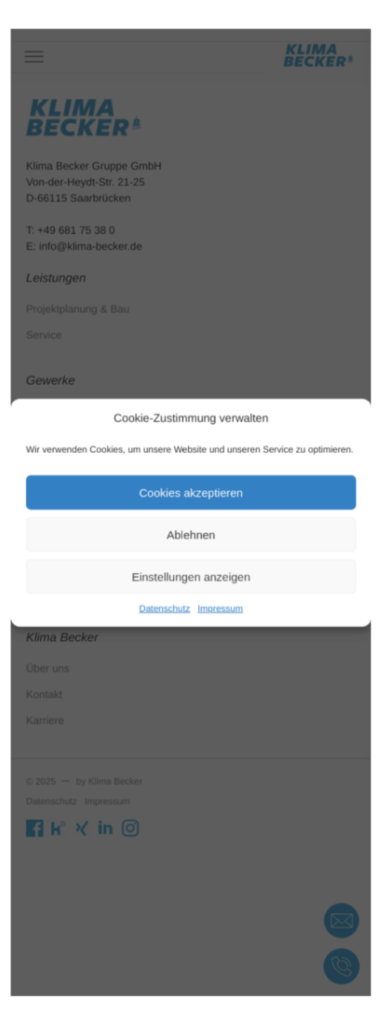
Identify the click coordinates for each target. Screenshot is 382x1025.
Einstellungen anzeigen (190, 572)
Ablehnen (190, 533)
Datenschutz (166, 601)
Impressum (218, 601)
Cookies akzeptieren (191, 494)
